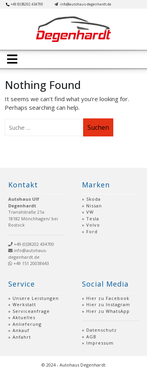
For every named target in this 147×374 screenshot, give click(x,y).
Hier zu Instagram (108, 304)
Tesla (92, 218)
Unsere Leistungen (36, 298)
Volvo (93, 225)
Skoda (93, 199)
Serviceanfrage (31, 311)
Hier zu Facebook (107, 298)
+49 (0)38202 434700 (24, 4)
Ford (92, 231)
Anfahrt (22, 337)
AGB (91, 337)
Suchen (98, 127)
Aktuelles (24, 317)
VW (90, 212)
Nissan (94, 206)
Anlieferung (27, 324)
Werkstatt (24, 304)
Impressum (100, 343)
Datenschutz (101, 330)
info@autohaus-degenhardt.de (82, 4)
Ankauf (21, 330)
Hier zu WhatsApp (108, 311)
